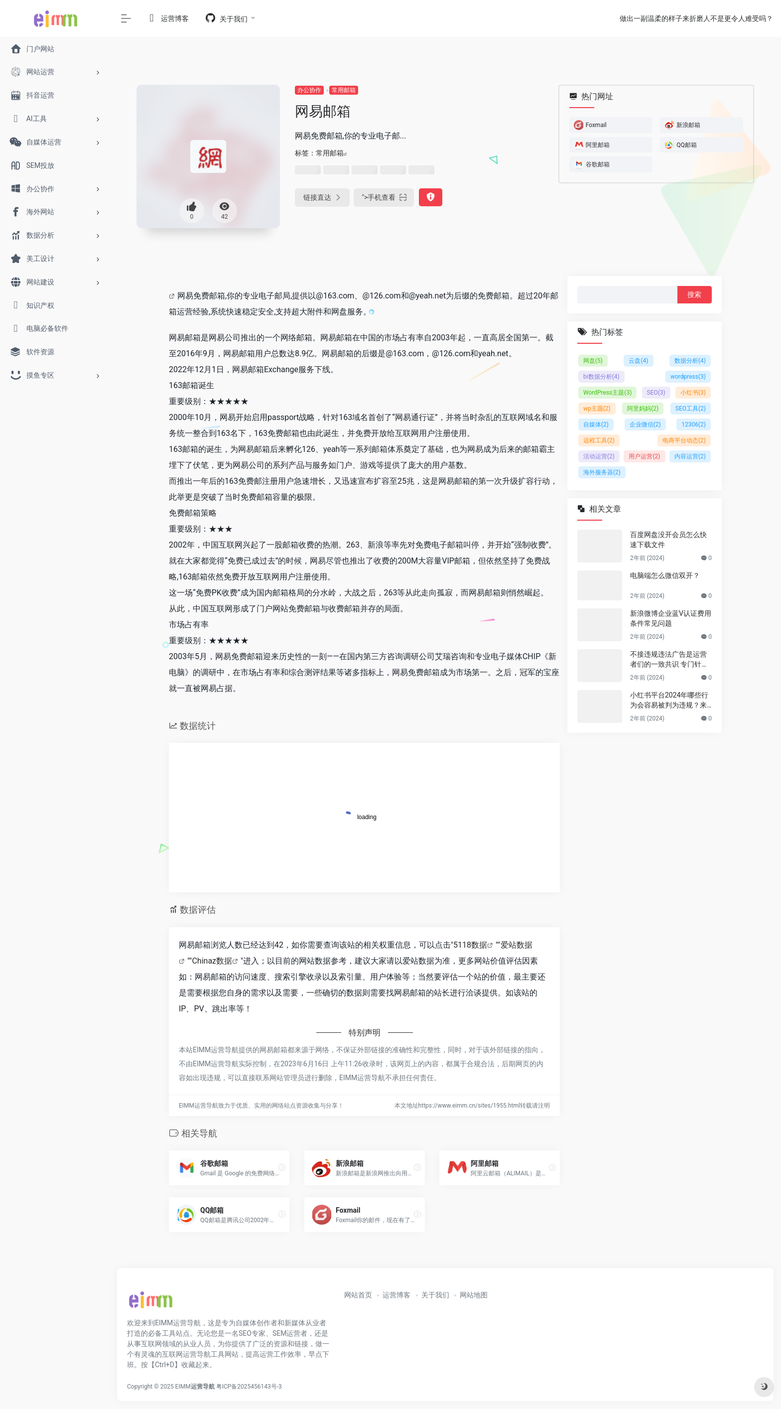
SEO (656, 392)
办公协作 (309, 90)
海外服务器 (602, 472)
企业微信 (645, 424)
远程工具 (599, 440)
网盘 (593, 360)
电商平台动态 (684, 440)
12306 (693, 424)
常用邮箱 (344, 90)
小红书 (693, 392)
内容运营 (690, 456)
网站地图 (474, 1295)
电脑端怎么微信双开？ (665, 575)
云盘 (638, 360)
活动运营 (599, 456)
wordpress (688, 376)
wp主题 (597, 408)
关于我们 (435, 1295)
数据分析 (690, 360)
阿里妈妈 (642, 408)
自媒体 (596, 424)
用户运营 (644, 456)
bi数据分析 (601, 376)
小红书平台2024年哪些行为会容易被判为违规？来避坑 (669, 700)
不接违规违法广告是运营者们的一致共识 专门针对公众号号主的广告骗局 (669, 659)
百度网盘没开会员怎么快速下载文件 (668, 540)
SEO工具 (690, 408)
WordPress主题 (607, 392)
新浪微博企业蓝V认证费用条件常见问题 (670, 618)
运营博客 (396, 1295)
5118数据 (470, 945)
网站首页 (358, 1295)
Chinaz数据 (212, 961)
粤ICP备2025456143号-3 (249, 1386)
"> (384, 197)
